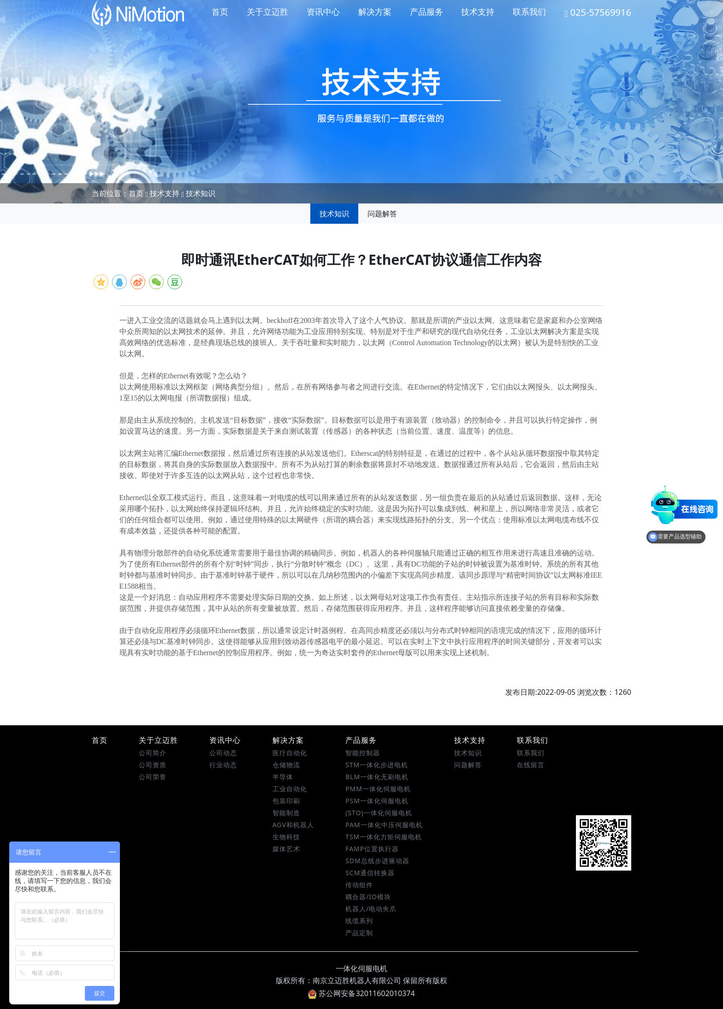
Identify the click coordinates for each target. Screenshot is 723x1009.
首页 (220, 11)
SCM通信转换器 (370, 872)
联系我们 (529, 11)
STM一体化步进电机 (376, 764)
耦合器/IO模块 (368, 896)
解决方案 (374, 11)
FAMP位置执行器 (372, 848)
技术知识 (200, 193)
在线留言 (531, 764)
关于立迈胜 (267, 11)
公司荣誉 (152, 776)
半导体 (283, 776)
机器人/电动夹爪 (371, 908)
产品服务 (426, 11)
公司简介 (152, 752)
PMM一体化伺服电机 (378, 788)
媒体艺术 (286, 848)
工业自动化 (290, 788)
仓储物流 (286, 764)
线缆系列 (359, 920)
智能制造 (286, 812)
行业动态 (223, 764)
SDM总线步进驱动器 (377, 860)
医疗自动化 (290, 752)
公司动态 (223, 752)
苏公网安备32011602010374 (361, 993)
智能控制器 (362, 752)
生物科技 (286, 836)
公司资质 (152, 764)
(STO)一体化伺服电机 (378, 812)
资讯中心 (323, 11)
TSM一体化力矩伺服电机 (383, 836)
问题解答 (382, 214)
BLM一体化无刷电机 (377, 776)
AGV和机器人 (293, 824)
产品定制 (359, 932)
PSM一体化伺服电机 (377, 800)
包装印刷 (286, 800)
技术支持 (477, 11)
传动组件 (359, 884)
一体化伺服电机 (361, 968)
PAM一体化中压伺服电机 (383, 824)
